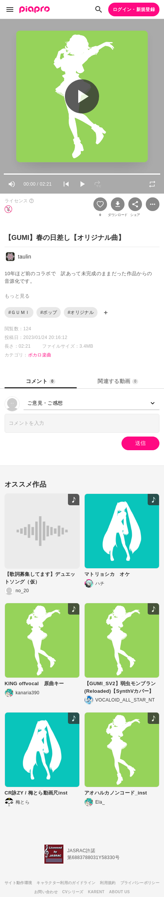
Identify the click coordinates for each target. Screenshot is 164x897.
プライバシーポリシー (139, 883)
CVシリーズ (73, 892)
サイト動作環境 (18, 883)
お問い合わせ (46, 892)
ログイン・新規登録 (134, 9)
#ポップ (48, 312)
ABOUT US (119, 892)
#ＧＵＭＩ (19, 312)
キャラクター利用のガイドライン (65, 883)
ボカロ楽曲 (40, 355)
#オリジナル (81, 312)
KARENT (96, 892)
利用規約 (107, 883)
